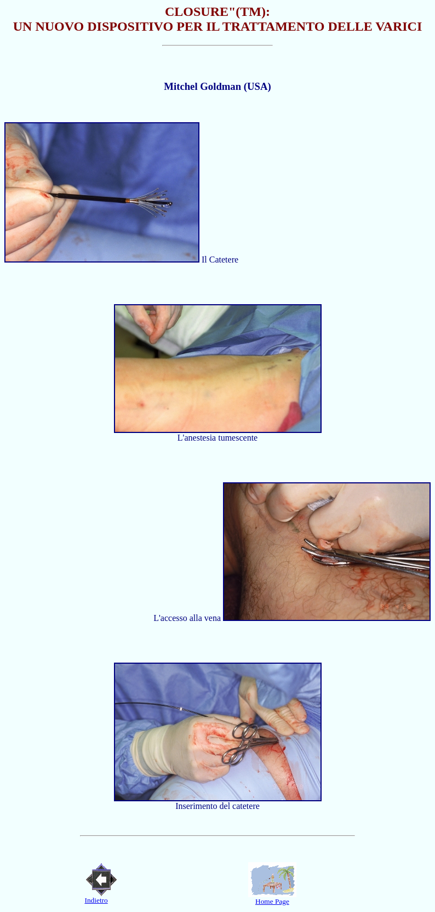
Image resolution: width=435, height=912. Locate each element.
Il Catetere (218, 259)
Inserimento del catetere (217, 806)
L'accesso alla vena (188, 618)
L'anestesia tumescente (217, 437)
